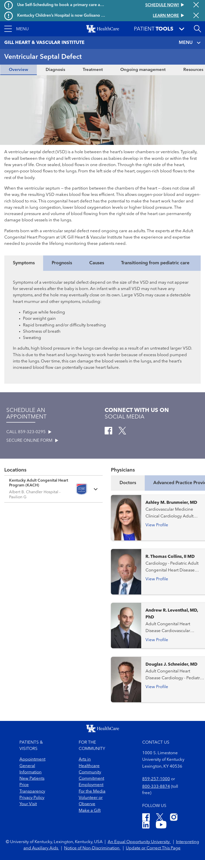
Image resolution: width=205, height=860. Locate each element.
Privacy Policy (31, 798)
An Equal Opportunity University (139, 842)
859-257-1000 (156, 779)
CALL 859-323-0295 (28, 432)
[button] (16, 28)
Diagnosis (55, 70)
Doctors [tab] (128, 483)
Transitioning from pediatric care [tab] (155, 263)
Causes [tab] (96, 263)
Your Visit (28, 804)
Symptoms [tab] (24, 263)
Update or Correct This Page (153, 848)
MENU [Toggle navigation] (190, 42)
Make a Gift (90, 811)
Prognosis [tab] (62, 263)
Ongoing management (143, 70)
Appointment (32, 759)
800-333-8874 (156, 787)
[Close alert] (196, 5)
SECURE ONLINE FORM (32, 440)
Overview (18, 70)
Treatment (93, 70)
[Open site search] (197, 28)
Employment (91, 785)
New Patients (31, 778)
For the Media (92, 791)
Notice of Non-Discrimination (92, 848)
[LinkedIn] (146, 825)
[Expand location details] (53, 489)
